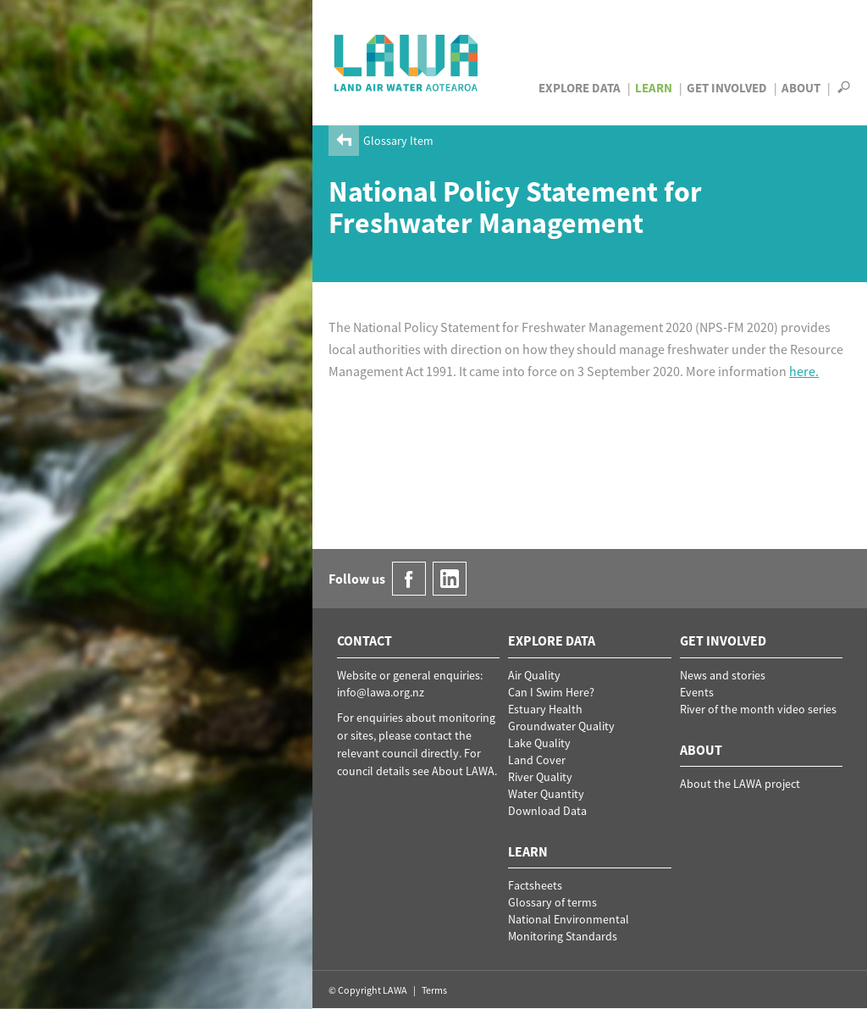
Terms (434, 990)
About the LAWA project (740, 783)
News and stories (722, 675)
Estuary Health (545, 709)
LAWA (407, 63)
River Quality (540, 776)
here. (804, 371)
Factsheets (535, 885)
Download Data (547, 810)
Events (697, 692)
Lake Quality (539, 743)
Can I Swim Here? (551, 692)
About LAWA (463, 771)
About (800, 88)
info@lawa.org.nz (380, 692)
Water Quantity (546, 793)
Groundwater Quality (561, 726)
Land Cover (537, 760)
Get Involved (727, 88)
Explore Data (579, 88)
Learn (653, 88)
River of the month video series (758, 709)
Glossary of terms (552, 902)
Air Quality (534, 675)
